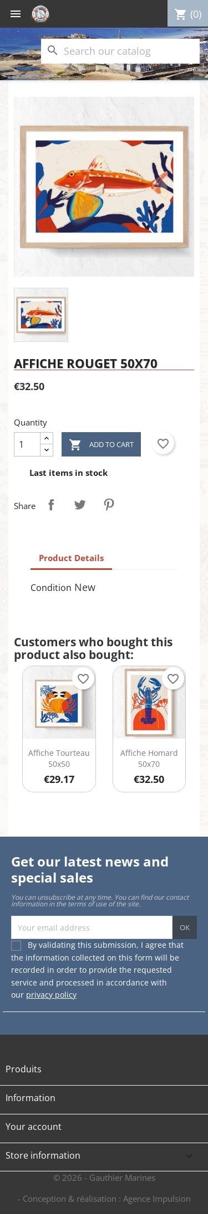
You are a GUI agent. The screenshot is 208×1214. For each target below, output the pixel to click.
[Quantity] (27, 444)
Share (51, 505)
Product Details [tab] (71, 557)
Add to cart (101, 445)
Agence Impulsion (157, 1198)
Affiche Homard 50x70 (149, 758)
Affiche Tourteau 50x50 (59, 758)
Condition (51, 588)
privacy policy (51, 994)
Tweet (80, 505)
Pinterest (109, 505)
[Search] (120, 51)
